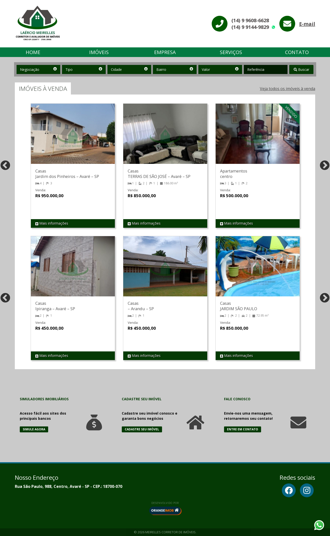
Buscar (301, 69)
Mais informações (51, 223)
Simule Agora (34, 429)
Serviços (231, 52)
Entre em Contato (242, 429)
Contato (297, 52)
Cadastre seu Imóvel (142, 429)
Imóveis (99, 52)
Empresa (165, 52)
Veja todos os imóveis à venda (287, 88)
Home (33, 52)
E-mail (307, 23)
